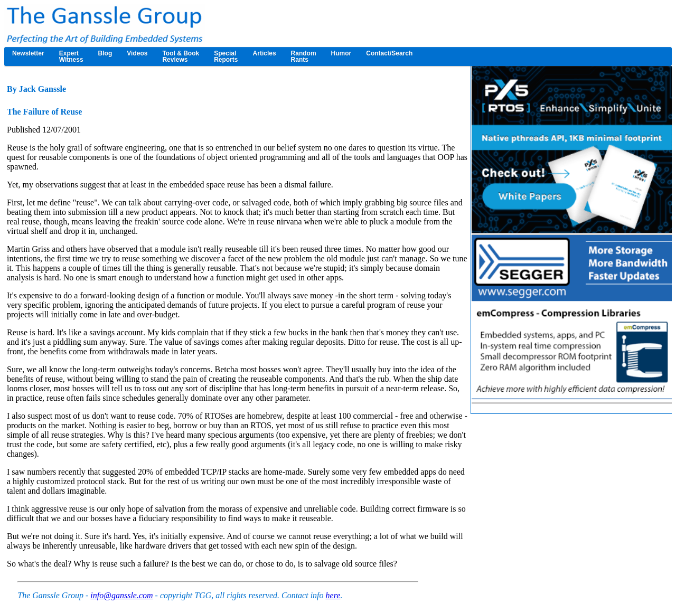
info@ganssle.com (121, 595)
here (333, 595)
